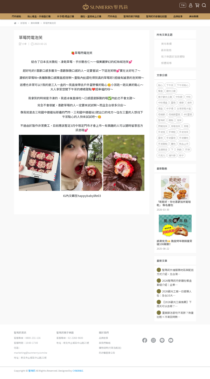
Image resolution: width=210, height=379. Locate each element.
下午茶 (169, 85)
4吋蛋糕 (188, 114)
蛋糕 (173, 102)
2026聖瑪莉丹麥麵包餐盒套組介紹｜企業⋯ (174, 282)
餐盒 (160, 91)
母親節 (161, 114)
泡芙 (179, 120)
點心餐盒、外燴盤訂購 (39, 16)
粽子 (181, 155)
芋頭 (187, 149)
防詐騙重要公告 (107, 352)
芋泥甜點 (162, 143)
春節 (181, 102)
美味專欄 (193, 16)
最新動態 (166, 50)
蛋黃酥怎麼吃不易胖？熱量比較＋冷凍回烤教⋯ (175, 315)
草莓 (186, 126)
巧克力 (161, 155)
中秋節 (179, 96)
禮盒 (160, 108)
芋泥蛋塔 (171, 137)
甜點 (171, 120)
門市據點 (16, 16)
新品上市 (183, 143)
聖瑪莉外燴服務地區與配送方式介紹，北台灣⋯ (175, 272)
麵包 (173, 143)
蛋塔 (160, 137)
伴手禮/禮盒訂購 (65, 16)
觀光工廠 (171, 91)
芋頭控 (172, 132)
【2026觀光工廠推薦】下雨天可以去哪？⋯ (174, 304)
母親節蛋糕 (174, 114)
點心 (160, 85)
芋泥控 (161, 132)
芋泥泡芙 (183, 132)
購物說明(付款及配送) (110, 347)
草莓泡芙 (175, 126)
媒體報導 (166, 63)
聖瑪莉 (161, 120)
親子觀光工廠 (165, 96)
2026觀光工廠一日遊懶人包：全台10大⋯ (174, 293)
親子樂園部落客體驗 (173, 56)
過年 (189, 102)
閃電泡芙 (162, 126)
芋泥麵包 (183, 137)
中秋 (188, 96)
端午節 (172, 155)
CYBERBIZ (78, 370)
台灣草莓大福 (184, 108)
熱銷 (179, 149)
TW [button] (183, 5)
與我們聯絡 (104, 342)
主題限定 (162, 149)
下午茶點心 (182, 85)
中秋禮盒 (162, 102)
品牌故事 (178, 16)
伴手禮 (169, 108)
